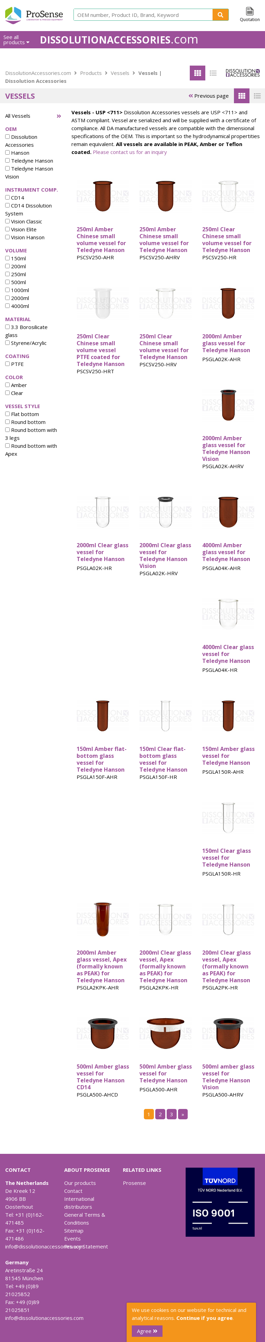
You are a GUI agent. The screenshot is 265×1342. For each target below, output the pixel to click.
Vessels (120, 72)
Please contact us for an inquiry (130, 151)
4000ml (17, 305)
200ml (15, 266)
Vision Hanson (25, 237)
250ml (15, 274)
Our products (80, 1182)
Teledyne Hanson (29, 160)
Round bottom (25, 421)
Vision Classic (23, 221)
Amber (16, 385)
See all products (16, 39)
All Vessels (17, 115)
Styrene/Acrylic (26, 342)
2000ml (17, 298)
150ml (15, 258)
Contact (73, 1190)
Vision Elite (21, 229)
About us (179, 57)
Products (91, 72)
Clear (14, 392)
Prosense (134, 1182)
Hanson (17, 152)
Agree (147, 1330)
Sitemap (74, 1230)
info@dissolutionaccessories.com (44, 1246)
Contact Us (247, 57)
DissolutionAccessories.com (38, 72)
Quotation (250, 19)
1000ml (17, 290)
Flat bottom (22, 414)
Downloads (212, 57)
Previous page (208, 95)
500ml (15, 282)
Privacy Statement (86, 1246)
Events (72, 1238)
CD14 (14, 197)
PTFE (14, 363)
